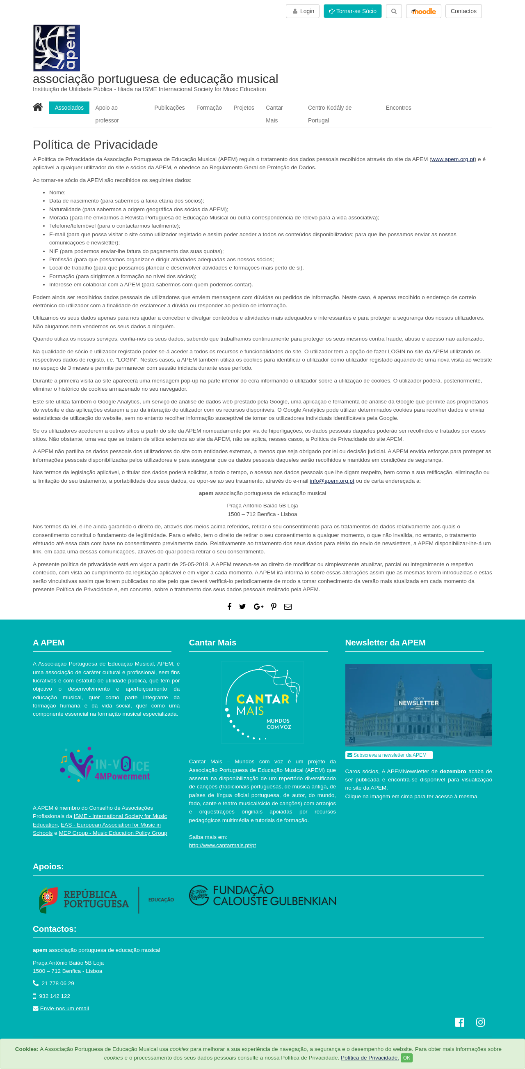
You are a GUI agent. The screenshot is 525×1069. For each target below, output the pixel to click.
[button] (423, 11)
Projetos (245, 107)
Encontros (400, 107)
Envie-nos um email (64, 997)
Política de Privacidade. (370, 1058)
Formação (210, 107)
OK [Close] (406, 1058)
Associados (69, 107)
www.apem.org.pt (453, 148)
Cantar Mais (283, 107)
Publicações (170, 107)
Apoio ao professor (119, 107)
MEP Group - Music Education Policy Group (113, 821)
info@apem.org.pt (332, 469)
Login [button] (302, 11)
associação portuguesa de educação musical (155, 78)
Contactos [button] (464, 11)
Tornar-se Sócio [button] (353, 11)
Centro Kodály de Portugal (342, 107)
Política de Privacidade (109, 1038)
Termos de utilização (56, 1038)
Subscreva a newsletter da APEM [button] (387, 743)
